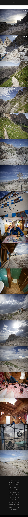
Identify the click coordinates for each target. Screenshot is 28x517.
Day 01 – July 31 (14, 480)
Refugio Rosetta (14, 296)
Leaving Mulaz (21, 10)
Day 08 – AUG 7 (14, 497)
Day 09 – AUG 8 (14, 500)
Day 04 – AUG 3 (14, 487)
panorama (14, 510)
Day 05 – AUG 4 (14, 490)
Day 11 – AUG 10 (14, 505)
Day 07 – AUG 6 (14, 495)
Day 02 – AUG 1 (14, 482)
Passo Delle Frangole (19, 36)
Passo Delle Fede (20, 62)
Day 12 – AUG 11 (14, 507)
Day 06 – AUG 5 (14, 492)
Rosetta (24, 244)
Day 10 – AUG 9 (14, 502)
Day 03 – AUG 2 (14, 485)
